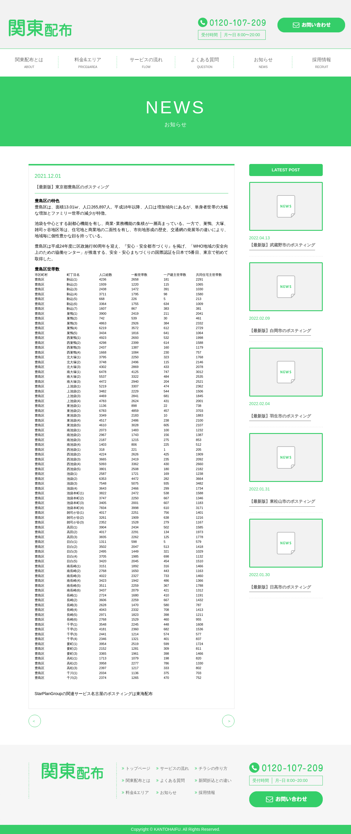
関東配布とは (29, 63)
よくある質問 (204, 63)
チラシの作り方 (211, 768)
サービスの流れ (146, 63)
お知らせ (263, 63)
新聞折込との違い (213, 780)
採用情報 (321, 63)
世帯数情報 (84, 175)
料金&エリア (88, 63)
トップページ (136, 768)
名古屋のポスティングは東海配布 (122, 693)
